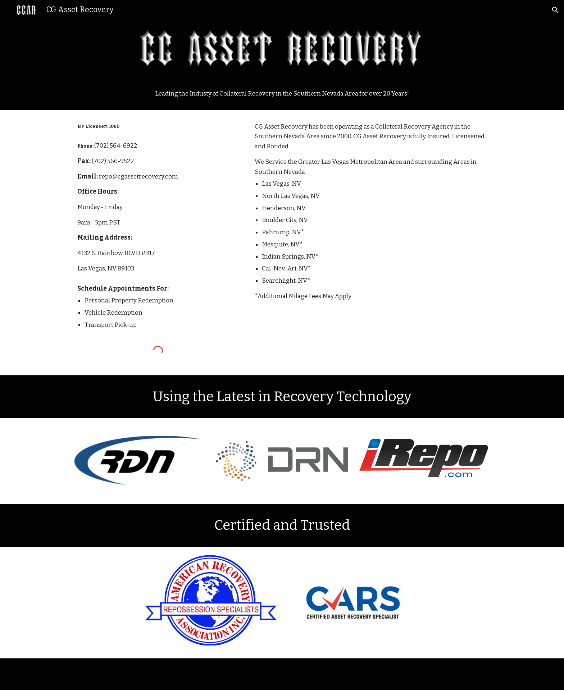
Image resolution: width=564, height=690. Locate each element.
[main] (282, 94)
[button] (555, 10)
